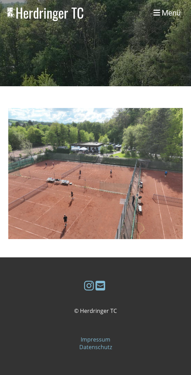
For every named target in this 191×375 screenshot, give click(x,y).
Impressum (95, 339)
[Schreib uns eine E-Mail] (100, 285)
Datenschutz (95, 347)
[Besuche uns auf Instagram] (89, 285)
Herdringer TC (50, 12)
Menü (167, 12)
